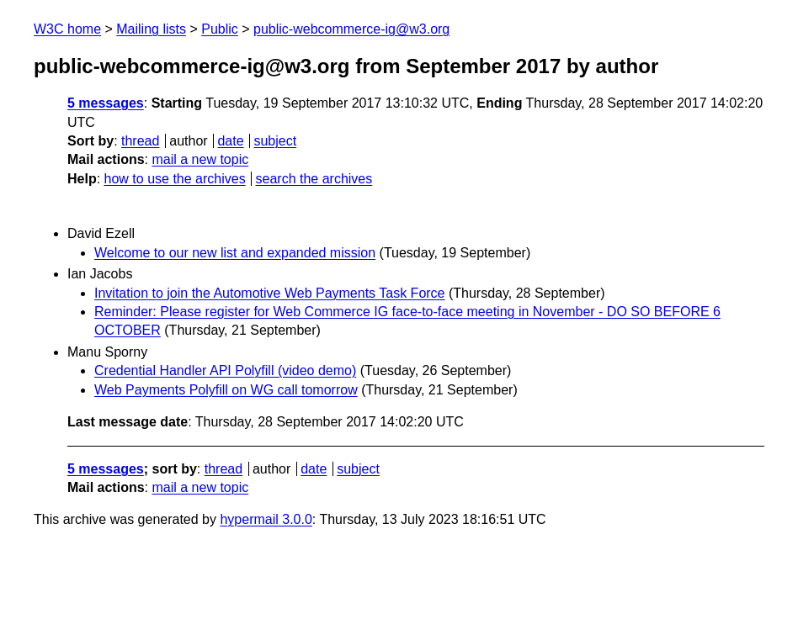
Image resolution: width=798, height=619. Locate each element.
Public (219, 29)
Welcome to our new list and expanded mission (234, 253)
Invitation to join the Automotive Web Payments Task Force (269, 293)
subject (274, 141)
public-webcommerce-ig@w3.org (351, 29)
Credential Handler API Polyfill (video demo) (225, 370)
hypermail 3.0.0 (265, 519)
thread (140, 141)
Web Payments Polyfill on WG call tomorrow (226, 390)
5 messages (105, 103)
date (230, 141)
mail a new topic (200, 159)
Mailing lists (151, 29)
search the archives (314, 179)
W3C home (67, 29)
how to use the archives (175, 179)
